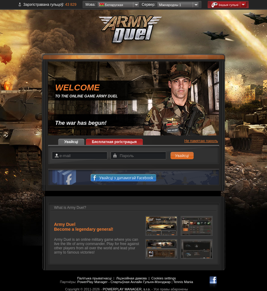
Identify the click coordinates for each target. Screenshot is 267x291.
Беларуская (111, 5)
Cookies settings (163, 278)
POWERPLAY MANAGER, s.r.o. (126, 289)
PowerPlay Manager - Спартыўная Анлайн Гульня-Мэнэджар (123, 282)
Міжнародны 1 (170, 5)
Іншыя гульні (224, 5)
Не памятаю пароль (201, 141)
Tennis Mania (183, 282)
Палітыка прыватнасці (94, 278)
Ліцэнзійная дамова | (133, 278)
